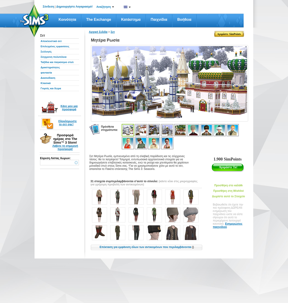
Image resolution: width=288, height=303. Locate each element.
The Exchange (98, 19)
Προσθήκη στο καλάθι (228, 185)
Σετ (112, 32)
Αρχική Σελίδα (98, 32)
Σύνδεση (48, 6)
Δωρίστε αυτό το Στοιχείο (228, 196)
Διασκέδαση (48, 77)
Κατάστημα (131, 19)
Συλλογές (46, 51)
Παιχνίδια (159, 19)
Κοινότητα (67, 19)
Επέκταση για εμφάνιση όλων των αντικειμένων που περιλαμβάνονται (147, 247)
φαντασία (46, 72)
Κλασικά (46, 83)
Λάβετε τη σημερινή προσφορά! (65, 147)
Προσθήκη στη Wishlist (228, 190)
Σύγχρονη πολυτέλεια (54, 56)
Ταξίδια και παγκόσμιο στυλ (57, 62)
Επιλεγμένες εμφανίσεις (55, 46)
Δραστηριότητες (50, 67)
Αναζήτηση (103, 6)
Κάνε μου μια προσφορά (69, 108)
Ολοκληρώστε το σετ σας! (67, 123)
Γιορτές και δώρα (51, 88)
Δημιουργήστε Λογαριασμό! (74, 6)
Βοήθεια (184, 19)
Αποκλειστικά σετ (51, 41)
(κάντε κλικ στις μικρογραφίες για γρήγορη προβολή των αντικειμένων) (144, 183)
